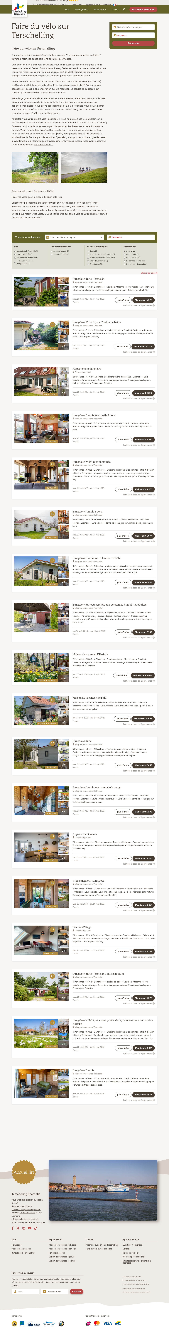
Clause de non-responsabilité (136, 1284)
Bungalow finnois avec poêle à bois (94, 415)
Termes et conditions (132, 1276)
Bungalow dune (82, 741)
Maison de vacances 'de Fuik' (90, 697)
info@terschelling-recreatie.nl (25, 1219)
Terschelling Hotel (57, 1253)
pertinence (129, 251)
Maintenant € (143, 300)
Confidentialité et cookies (134, 1280)
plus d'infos (123, 300)
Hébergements (81, 9)
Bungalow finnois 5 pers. (88, 511)
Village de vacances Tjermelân (62, 1249)
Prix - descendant (132, 257)
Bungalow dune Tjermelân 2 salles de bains (98, 973)
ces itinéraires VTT (43, 144)
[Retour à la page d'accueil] (21, 9)
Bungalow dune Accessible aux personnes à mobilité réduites (109, 604)
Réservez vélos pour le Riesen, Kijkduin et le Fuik (37, 197)
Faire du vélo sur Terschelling (99, 1249)
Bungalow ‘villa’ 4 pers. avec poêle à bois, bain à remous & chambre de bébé (113, 1022)
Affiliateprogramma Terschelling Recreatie (137, 1262)
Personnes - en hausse (134, 261)
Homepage (17, 1245)
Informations (99, 9)
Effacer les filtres (149, 273)
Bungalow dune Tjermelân (88, 278)
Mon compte (77, 5)
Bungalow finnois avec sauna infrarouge (97, 787)
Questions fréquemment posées (26, 1209)
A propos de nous (93, 5)
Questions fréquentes (132, 1245)
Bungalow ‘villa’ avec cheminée (92, 461)
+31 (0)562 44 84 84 (61, 5)
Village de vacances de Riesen (62, 1245)
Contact (115, 9)
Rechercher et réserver (143, 9)
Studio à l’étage (82, 927)
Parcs (67, 9)
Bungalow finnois (83, 1070)
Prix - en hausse (131, 254)
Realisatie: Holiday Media (134, 1288)
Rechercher (133, 43)
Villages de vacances (21, 1249)
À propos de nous (131, 1253)
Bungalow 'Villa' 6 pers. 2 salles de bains (97, 322)
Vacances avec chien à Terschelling (102, 1245)
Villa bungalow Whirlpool (88, 880)
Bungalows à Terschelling (23, 1253)
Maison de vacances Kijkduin (90, 654)
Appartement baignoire (87, 368)
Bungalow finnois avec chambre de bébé (97, 558)
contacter (107, 5)
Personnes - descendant (135, 264)
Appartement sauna (85, 834)
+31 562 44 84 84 (27, 1212)
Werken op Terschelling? (134, 1257)
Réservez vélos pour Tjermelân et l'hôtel (32, 191)
